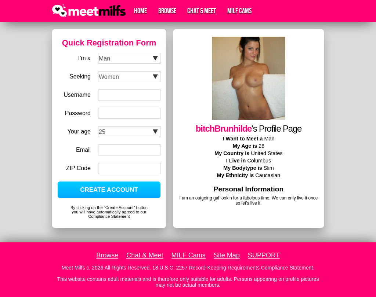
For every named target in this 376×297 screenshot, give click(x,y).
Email (83, 150)
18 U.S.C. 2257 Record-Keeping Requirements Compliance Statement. (233, 268)
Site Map (227, 255)
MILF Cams (239, 11)
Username (77, 95)
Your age (79, 131)
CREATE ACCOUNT (109, 189)
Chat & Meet (201, 11)
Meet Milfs (73, 268)
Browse (167, 11)
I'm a (84, 58)
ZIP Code (78, 168)
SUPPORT (264, 255)
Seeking (80, 76)
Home (140, 11)
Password (78, 113)
